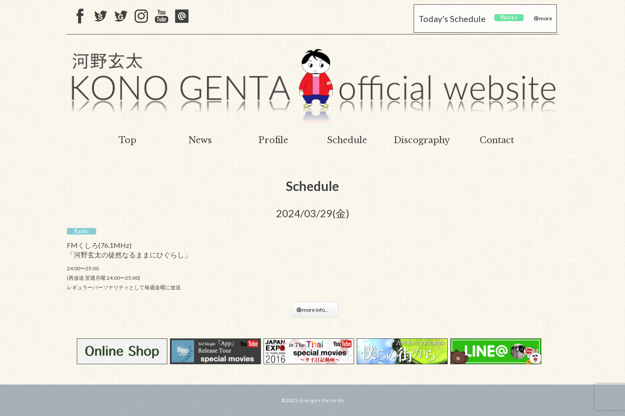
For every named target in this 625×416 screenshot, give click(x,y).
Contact (497, 140)
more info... (315, 310)
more (545, 18)
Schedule (347, 140)
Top (127, 140)
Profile (273, 140)
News (200, 140)
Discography (422, 140)
